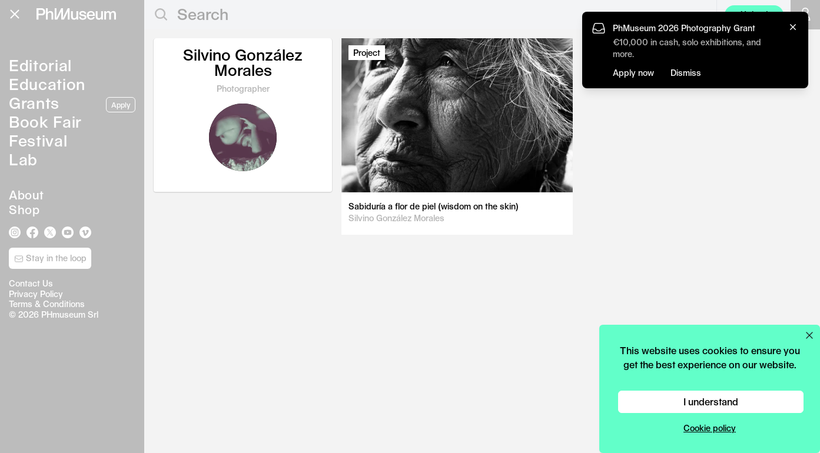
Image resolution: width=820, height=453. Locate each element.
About (26, 195)
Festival (38, 140)
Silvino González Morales (396, 218)
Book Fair (45, 121)
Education (47, 84)
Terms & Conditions (47, 304)
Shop (24, 209)
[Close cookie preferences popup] (809, 335)
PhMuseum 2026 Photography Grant (684, 28)
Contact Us (31, 283)
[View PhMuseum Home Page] (76, 14)
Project (366, 53)
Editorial (40, 65)
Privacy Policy (36, 294)
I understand (710, 401)
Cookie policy (709, 428)
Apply (120, 105)
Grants (34, 103)
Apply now (633, 73)
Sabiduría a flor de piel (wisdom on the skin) (433, 206)
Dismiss (685, 73)
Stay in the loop (50, 258)
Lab (23, 159)
